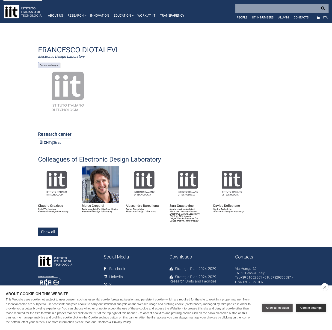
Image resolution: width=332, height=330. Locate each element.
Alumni (283, 17)
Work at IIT (146, 15)
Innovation (99, 15)
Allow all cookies (277, 307)
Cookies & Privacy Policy (114, 322)
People (242, 17)
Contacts (301, 17)
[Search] (282, 8)
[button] (76, 11)
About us (55, 15)
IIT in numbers (263, 17)
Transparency (172, 15)
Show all (48, 232)
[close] (325, 287)
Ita (325, 17)
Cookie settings (311, 307)
